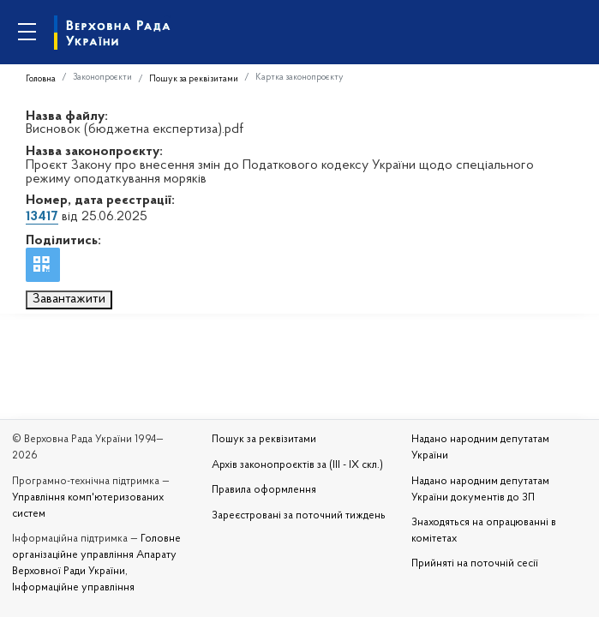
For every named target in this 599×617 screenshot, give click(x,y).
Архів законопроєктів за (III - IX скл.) (297, 465)
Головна (41, 79)
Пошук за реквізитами (193, 79)
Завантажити (69, 299)
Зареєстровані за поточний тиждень (299, 516)
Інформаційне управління (73, 588)
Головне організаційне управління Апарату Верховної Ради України (96, 555)
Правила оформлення (264, 490)
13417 (42, 217)
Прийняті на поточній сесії (474, 564)
